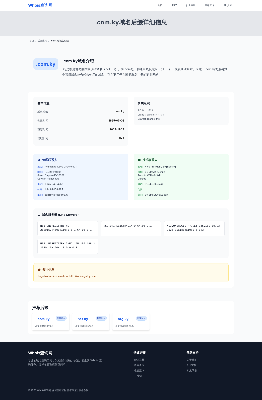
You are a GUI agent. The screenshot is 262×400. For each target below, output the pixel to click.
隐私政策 (72, 390)
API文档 (228, 5)
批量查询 (190, 5)
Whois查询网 (40, 5)
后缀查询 (209, 5)
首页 (160, 5)
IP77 (174, 5)
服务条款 (83, 390)
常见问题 (191, 370)
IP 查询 (138, 375)
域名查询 (139, 365)
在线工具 (139, 359)
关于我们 (191, 359)
